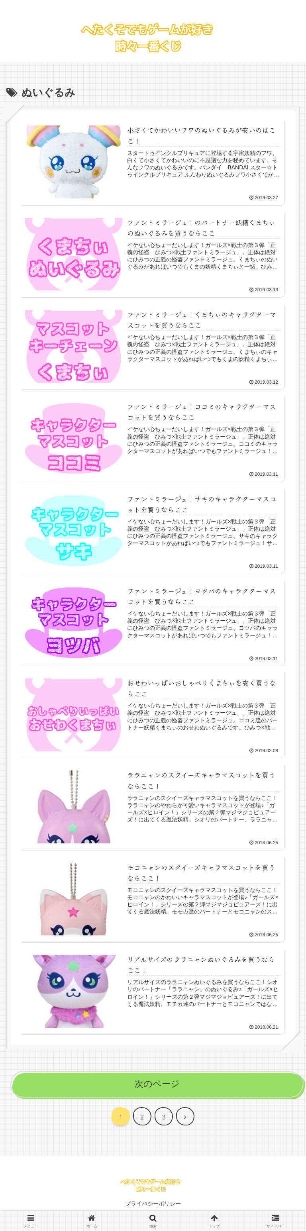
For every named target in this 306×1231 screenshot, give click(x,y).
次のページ (157, 1086)
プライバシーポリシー (153, 1205)
